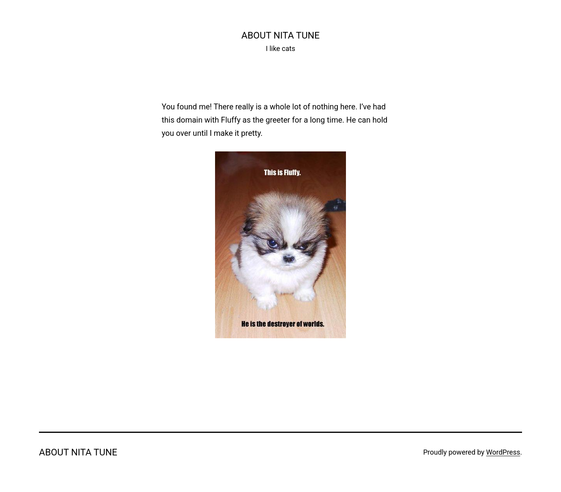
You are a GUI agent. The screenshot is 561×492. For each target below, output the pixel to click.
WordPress (503, 452)
